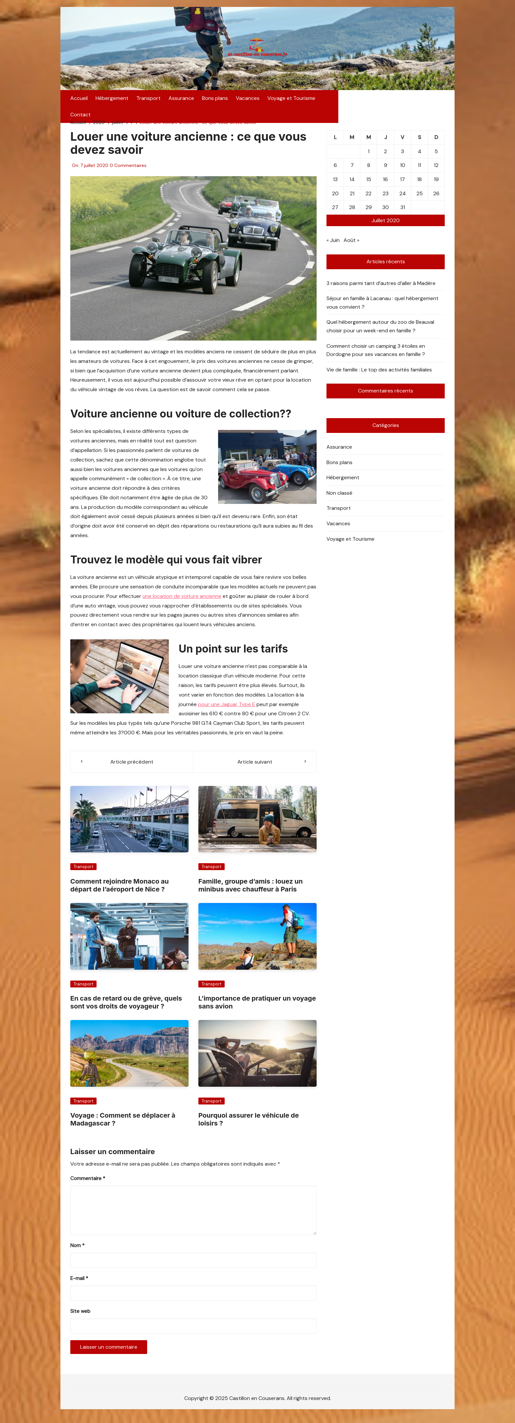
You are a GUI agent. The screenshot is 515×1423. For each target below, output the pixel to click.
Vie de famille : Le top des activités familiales (379, 373)
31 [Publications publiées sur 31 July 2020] (402, 211)
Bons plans (215, 101)
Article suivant (255, 765)
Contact (333, 101)
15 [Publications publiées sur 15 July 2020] (368, 183)
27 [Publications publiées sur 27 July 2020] (335, 211)
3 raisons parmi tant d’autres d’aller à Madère (381, 287)
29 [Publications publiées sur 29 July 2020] (369, 211)
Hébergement (112, 101)
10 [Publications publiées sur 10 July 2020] (402, 169)
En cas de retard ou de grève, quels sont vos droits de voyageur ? (126, 1006)
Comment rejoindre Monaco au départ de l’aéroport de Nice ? (119, 889)
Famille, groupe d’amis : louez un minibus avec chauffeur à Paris (250, 889)
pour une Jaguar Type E (226, 707)
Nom (77, 1249)
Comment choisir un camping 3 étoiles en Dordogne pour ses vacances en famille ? (375, 354)
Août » (351, 244)
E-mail (79, 1282)
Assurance (181, 101)
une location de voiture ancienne (182, 600)
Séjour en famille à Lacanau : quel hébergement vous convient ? (382, 306)
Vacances (247, 101)
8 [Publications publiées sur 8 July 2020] (368, 169)
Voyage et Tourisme (291, 101)
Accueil (79, 101)
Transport (148, 101)
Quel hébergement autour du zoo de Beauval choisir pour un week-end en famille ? (380, 330)
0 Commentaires (128, 169)
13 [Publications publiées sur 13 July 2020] (335, 183)
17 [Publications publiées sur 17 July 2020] (402, 183)
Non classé (339, 496)
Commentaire (87, 1182)
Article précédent (132, 765)
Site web (80, 1315)
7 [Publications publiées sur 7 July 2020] (352, 169)
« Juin (333, 244)
